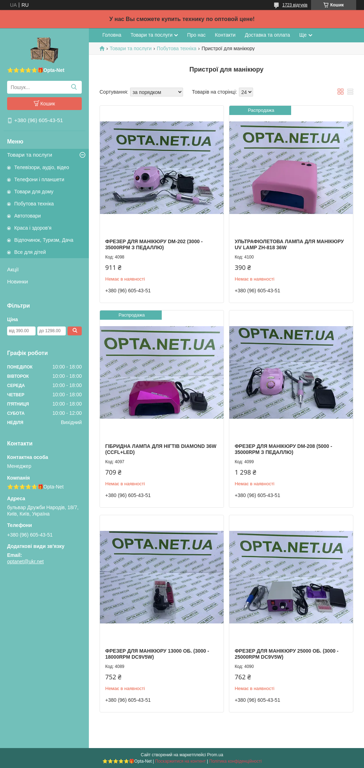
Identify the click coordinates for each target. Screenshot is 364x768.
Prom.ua (215, 754)
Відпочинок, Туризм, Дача (43, 240)
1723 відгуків (294, 4)
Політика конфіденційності (235, 761)
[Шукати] (74, 87)
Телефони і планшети (39, 179)
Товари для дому (33, 191)
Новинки (17, 281)
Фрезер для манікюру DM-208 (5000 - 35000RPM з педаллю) (283, 449)
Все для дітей (30, 252)
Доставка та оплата (267, 35)
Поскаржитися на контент (180, 761)
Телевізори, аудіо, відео (41, 167)
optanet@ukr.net (25, 561)
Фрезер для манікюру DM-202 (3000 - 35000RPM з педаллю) (154, 245)
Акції (13, 269)
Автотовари (27, 216)
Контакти (225, 35)
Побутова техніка (34, 204)
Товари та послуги (29, 155)
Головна (111, 35)
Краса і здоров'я (33, 228)
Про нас (196, 35)
